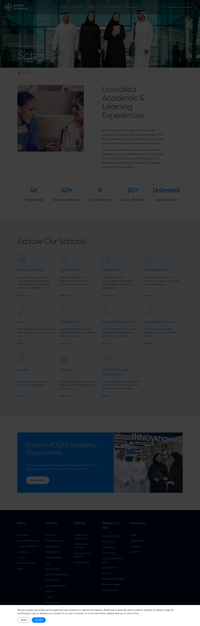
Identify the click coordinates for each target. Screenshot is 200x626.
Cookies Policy (131, 613)
